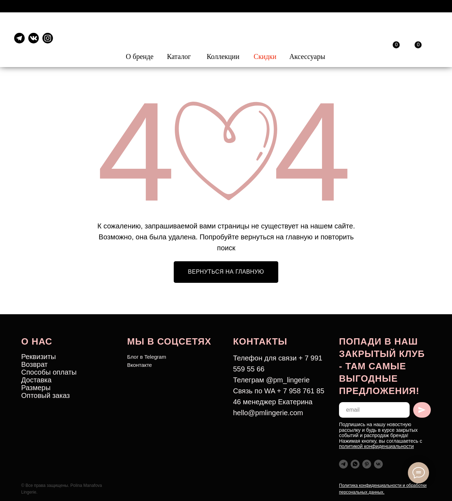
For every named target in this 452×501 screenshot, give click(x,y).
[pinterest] (366, 464)
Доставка (36, 380)
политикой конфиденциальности (376, 446)
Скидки (265, 56)
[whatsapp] (355, 464)
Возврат (34, 364)
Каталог (179, 56)
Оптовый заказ (45, 395)
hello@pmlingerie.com (268, 413)
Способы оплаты (49, 372)
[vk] (378, 464)
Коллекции (223, 56)
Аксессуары (307, 56)
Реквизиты (38, 356)
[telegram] (343, 464)
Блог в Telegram (146, 357)
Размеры (35, 388)
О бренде (139, 56)
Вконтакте (139, 365)
